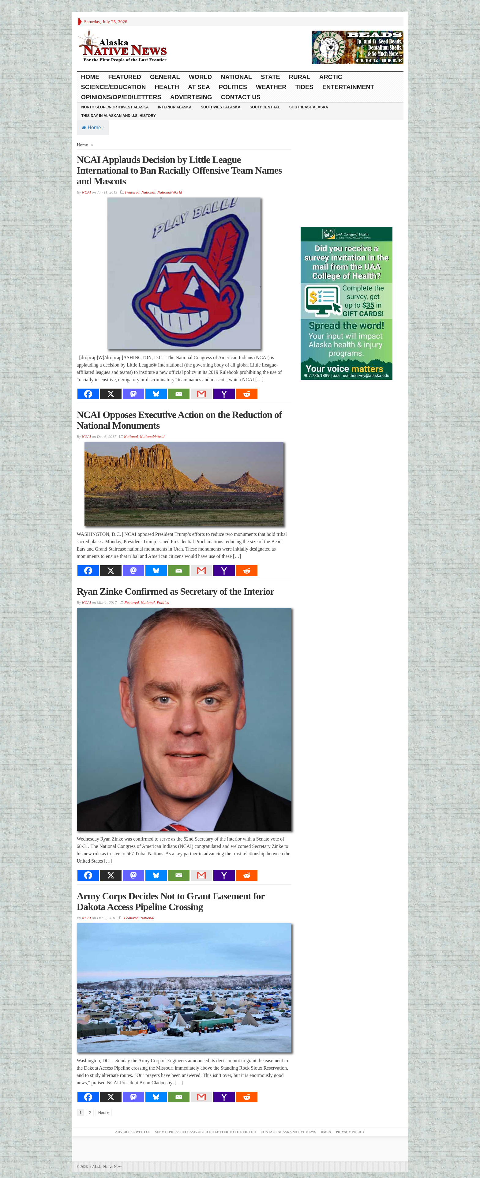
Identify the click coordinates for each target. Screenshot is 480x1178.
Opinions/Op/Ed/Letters (121, 97)
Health (167, 87)
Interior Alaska (175, 107)
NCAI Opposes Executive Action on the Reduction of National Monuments (179, 420)
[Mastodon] (133, 394)
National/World (169, 192)
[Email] (178, 394)
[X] (111, 394)
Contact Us (241, 97)
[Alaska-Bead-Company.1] (357, 46)
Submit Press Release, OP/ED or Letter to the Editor (205, 1132)
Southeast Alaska (308, 107)
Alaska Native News (106, 1167)
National (236, 76)
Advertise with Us (132, 1132)
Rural (299, 76)
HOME (90, 76)
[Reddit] (246, 394)
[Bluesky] (156, 394)
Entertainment (348, 87)
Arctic (331, 76)
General (165, 76)
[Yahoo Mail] (224, 394)
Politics (233, 87)
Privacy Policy (350, 1132)
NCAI (86, 192)
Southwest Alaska (221, 107)
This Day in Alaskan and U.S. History (118, 116)
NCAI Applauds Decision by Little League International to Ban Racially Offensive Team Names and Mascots (179, 170)
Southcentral (265, 107)
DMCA (326, 1132)
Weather (271, 87)
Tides (304, 87)
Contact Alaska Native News (288, 1132)
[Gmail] (201, 394)
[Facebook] (88, 394)
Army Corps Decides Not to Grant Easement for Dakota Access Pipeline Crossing (171, 901)
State (270, 76)
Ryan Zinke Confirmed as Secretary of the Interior (175, 591)
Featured (124, 76)
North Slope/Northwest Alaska (115, 107)
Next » (103, 1113)
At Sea (199, 87)
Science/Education (113, 87)
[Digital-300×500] (346, 302)
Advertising (191, 97)
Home (91, 127)
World (200, 76)
